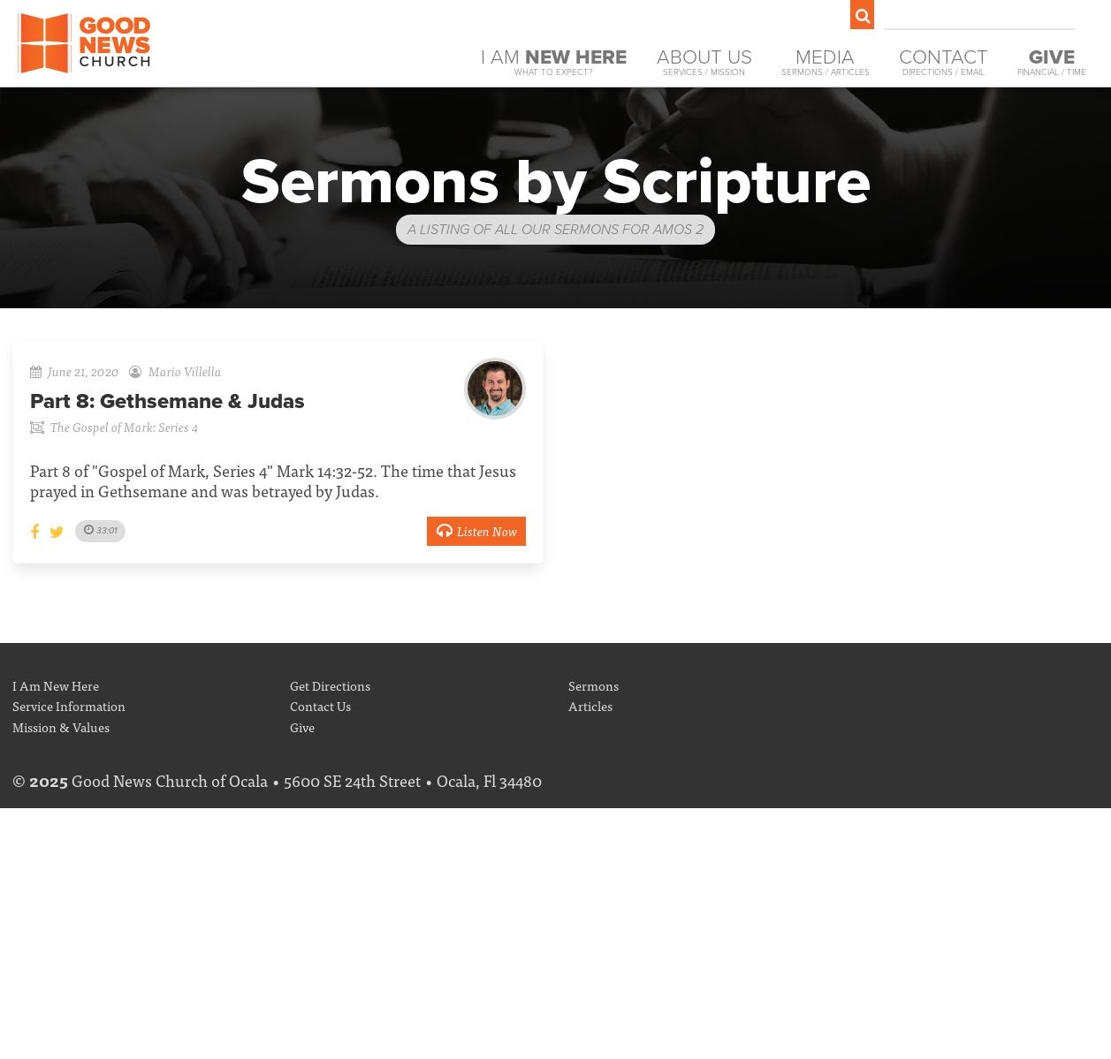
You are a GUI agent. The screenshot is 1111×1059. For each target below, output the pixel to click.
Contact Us (320, 705)
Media (825, 62)
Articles (590, 705)
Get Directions (330, 685)
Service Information (69, 705)
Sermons (593, 685)
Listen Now (477, 530)
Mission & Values (61, 726)
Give (302, 726)
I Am (554, 62)
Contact (943, 62)
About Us (704, 62)
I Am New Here (55, 685)
